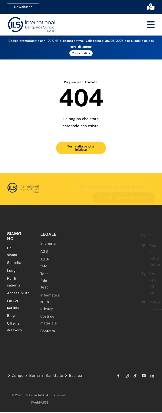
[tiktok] (132, 375)
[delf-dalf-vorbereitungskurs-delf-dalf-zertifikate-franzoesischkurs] (21, 184)
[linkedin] (149, 375)
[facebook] (115, 375)
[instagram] (123, 375)
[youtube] (140, 375)
